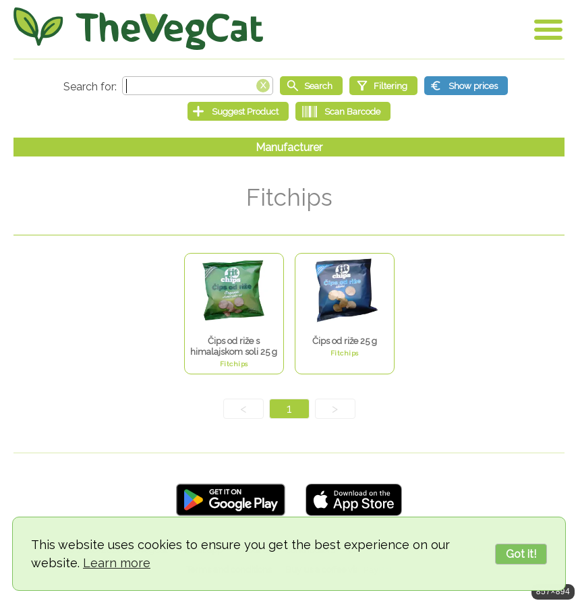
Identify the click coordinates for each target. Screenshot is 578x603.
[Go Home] (138, 29)
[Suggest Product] (238, 111)
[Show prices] (466, 85)
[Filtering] (383, 85)
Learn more (116, 563)
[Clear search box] (263, 84)
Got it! (521, 554)
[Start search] (311, 85)
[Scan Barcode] (343, 111)
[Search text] (197, 85)
